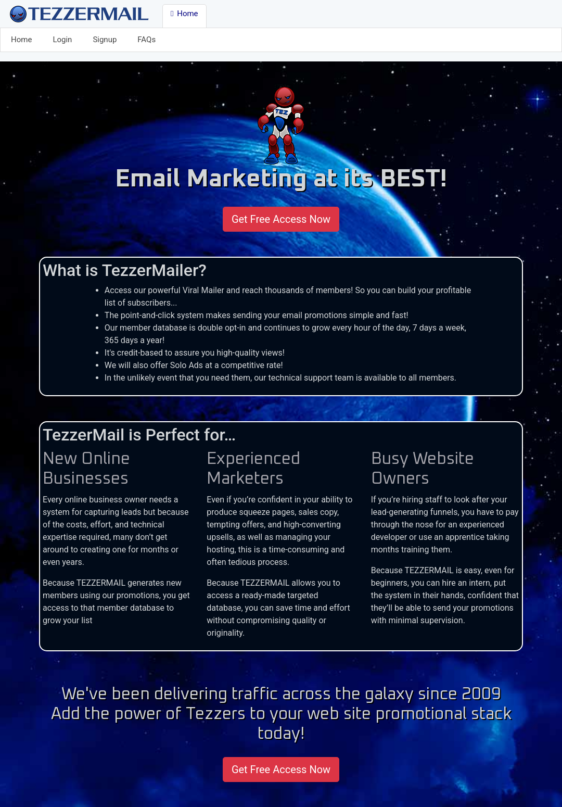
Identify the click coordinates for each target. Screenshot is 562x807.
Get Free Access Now (281, 219)
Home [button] (184, 13)
